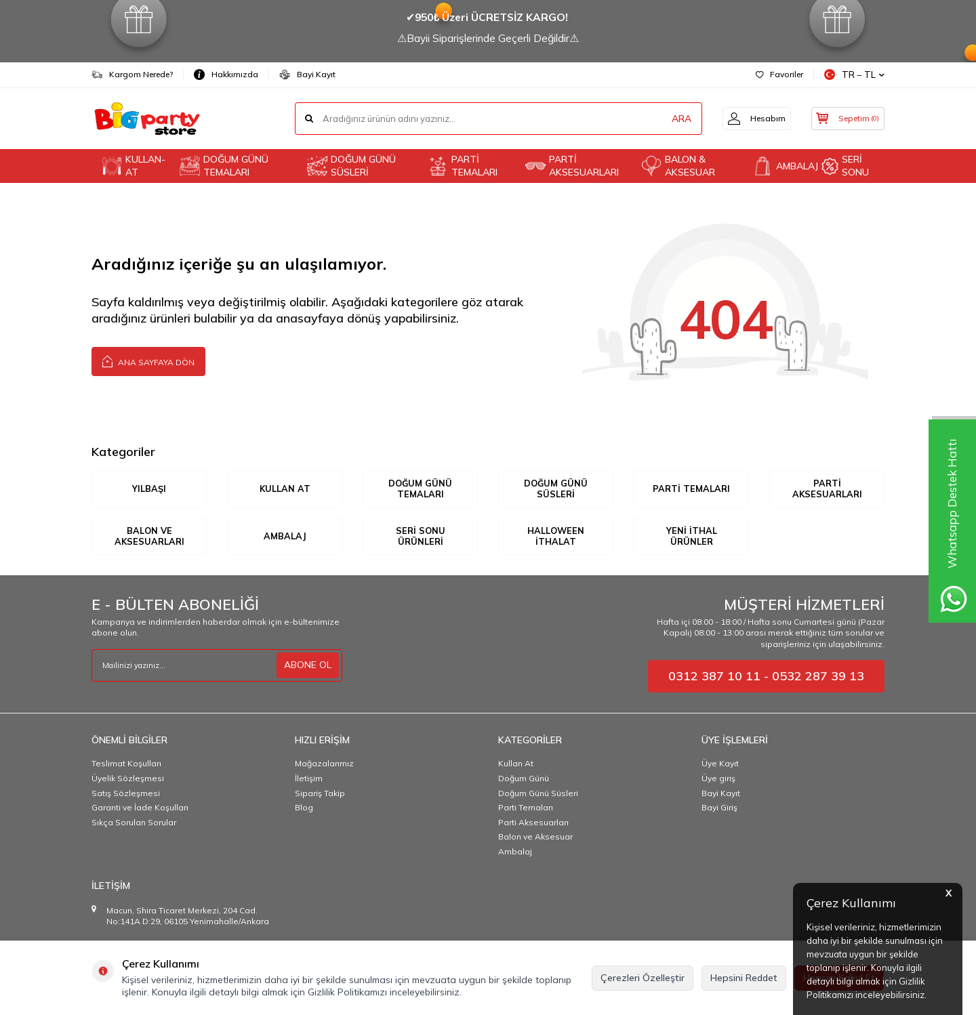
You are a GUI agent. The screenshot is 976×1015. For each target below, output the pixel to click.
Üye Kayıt (720, 765)
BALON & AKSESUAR (678, 165)
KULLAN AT (284, 488)
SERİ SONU (845, 165)
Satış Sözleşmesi (126, 794)
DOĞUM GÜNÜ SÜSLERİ (351, 165)
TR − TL (854, 75)
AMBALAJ (781, 166)
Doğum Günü (523, 779)
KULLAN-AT (133, 165)
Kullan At (515, 765)
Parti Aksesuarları (533, 823)
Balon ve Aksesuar (535, 838)
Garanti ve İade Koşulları (140, 808)
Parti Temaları (525, 808)
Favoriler (779, 74)
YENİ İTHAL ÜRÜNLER (691, 536)
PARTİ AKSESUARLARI (572, 165)
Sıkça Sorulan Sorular (134, 823)
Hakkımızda (226, 74)
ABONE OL (307, 665)
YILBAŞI (149, 488)
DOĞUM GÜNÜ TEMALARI (224, 165)
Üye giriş (718, 779)
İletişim (309, 779)
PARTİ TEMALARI (462, 165)
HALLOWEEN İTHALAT (556, 536)
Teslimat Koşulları (126, 765)
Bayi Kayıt (307, 74)
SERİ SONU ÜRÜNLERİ (420, 536)
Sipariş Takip (320, 794)
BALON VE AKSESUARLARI (149, 536)
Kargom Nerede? (132, 74)
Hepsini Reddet (743, 978)
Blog (304, 808)
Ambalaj (515, 852)
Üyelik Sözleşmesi (128, 779)
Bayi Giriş (719, 808)
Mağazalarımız (324, 765)
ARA (673, 118)
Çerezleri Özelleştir (643, 978)
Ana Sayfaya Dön (148, 361)
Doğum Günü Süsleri (538, 794)
